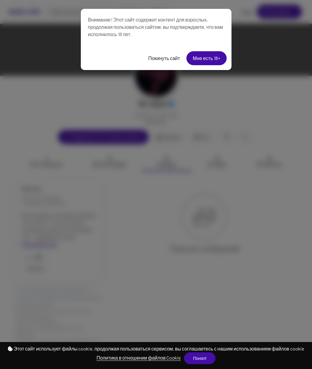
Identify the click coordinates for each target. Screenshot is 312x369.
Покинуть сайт (164, 58)
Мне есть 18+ (206, 58)
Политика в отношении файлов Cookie (139, 358)
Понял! (199, 358)
